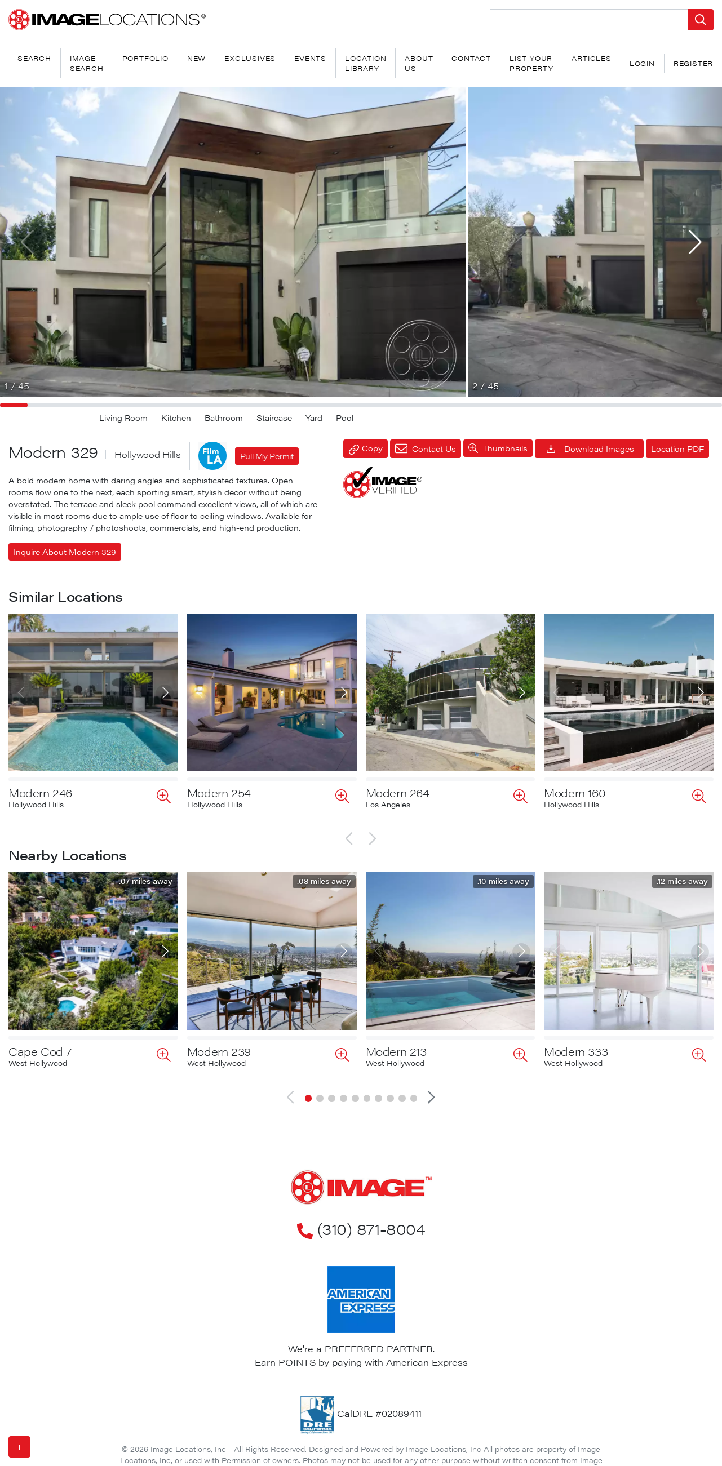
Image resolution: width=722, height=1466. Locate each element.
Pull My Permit (267, 455)
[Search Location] (589, 19)
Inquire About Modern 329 (65, 551)
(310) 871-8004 (361, 1219)
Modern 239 (219, 1042)
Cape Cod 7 (40, 1042)
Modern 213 (396, 1042)
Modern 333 (576, 1042)
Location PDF (677, 448)
